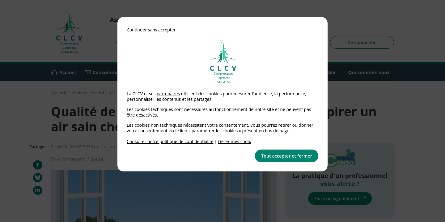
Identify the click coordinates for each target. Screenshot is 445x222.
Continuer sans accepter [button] (151, 30)
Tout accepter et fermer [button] (286, 156)
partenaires (168, 94)
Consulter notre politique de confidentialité (170, 141)
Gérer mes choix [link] (234, 141)
